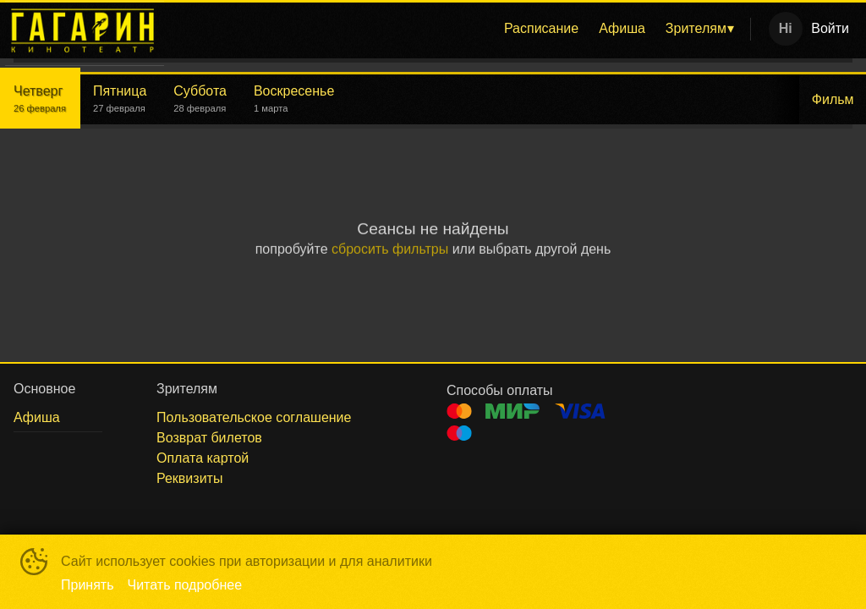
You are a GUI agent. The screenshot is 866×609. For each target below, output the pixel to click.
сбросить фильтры (390, 250)
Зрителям (696, 28)
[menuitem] (541, 29)
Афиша (622, 28)
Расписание (541, 28)
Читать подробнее (185, 585)
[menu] (460, 29)
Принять (87, 585)
